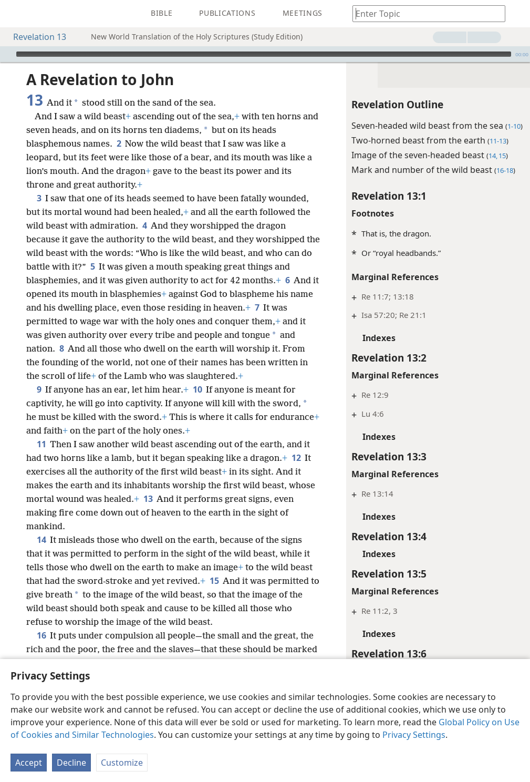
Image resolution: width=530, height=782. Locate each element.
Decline (71, 762)
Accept (28, 762)
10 (197, 389)
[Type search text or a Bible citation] (424, 13)
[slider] (263, 54)
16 (41, 635)
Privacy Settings (413, 734)
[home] (15, 13)
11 (41, 444)
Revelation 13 (34, 37)
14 (41, 540)
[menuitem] (15, 13)
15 (214, 580)
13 (147, 499)
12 (296, 458)
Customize (122, 762)
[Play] (7, 54)
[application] (265, 54)
